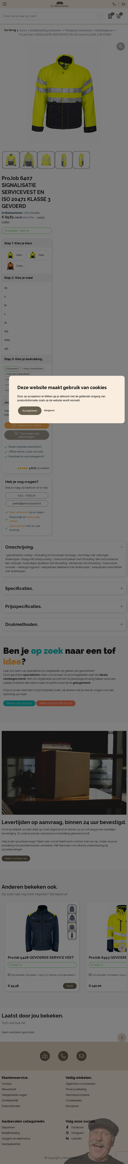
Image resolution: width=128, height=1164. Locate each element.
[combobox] (49, 16)
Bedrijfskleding (11, 1133)
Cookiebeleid (74, 1100)
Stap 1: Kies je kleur (18, 243)
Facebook (75, 1127)
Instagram (75, 1133)
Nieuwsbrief (9, 1089)
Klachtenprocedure (77, 1095)
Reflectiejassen (104, 30)
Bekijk (69, 986)
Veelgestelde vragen (14, 1095)
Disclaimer (72, 1106)
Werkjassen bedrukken (78, 30)
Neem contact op (16, 858)
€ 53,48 (13, 986)
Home (23, 30)
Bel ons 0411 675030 (19, 703)
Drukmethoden (11, 1106)
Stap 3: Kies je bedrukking (23, 359)
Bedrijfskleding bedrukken (45, 30)
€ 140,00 (95, 986)
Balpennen (8, 1127)
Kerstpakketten (11, 1144)
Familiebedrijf (10, 1100)
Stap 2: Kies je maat (18, 277)
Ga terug (10, 30)
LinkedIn (74, 1138)
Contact (7, 1083)
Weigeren (49, 410)
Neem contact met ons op (56, 703)
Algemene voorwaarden (80, 1083)
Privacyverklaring (76, 1089)
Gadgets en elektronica (16, 1138)
